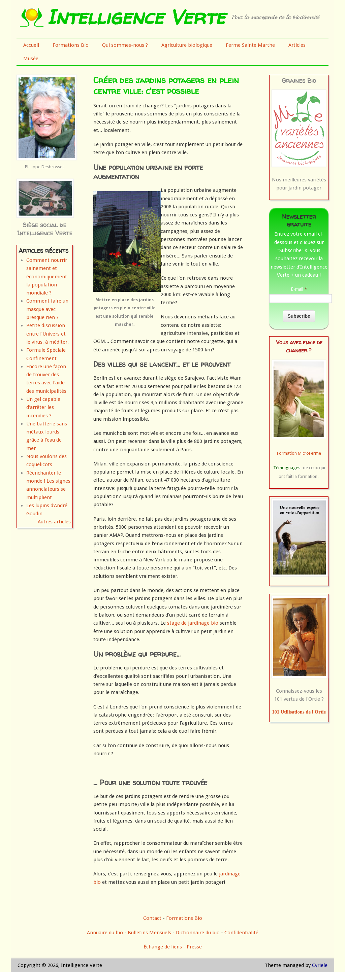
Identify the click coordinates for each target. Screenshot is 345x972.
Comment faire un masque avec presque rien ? (47, 309)
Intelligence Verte (136, 17)
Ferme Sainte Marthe (250, 45)
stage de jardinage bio (192, 623)
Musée (30, 59)
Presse (194, 947)
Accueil (31, 45)
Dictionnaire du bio (198, 933)
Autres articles (54, 522)
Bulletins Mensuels (149, 933)
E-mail (299, 289)
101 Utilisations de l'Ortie (299, 712)
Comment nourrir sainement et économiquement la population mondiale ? (46, 276)
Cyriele (319, 965)
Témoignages (287, 467)
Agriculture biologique (186, 45)
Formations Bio (71, 45)
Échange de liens (163, 947)
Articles (297, 45)
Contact (152, 918)
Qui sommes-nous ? (125, 45)
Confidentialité (241, 933)
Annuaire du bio (105, 933)
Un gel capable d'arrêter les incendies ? (43, 407)
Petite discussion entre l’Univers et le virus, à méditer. (47, 333)
